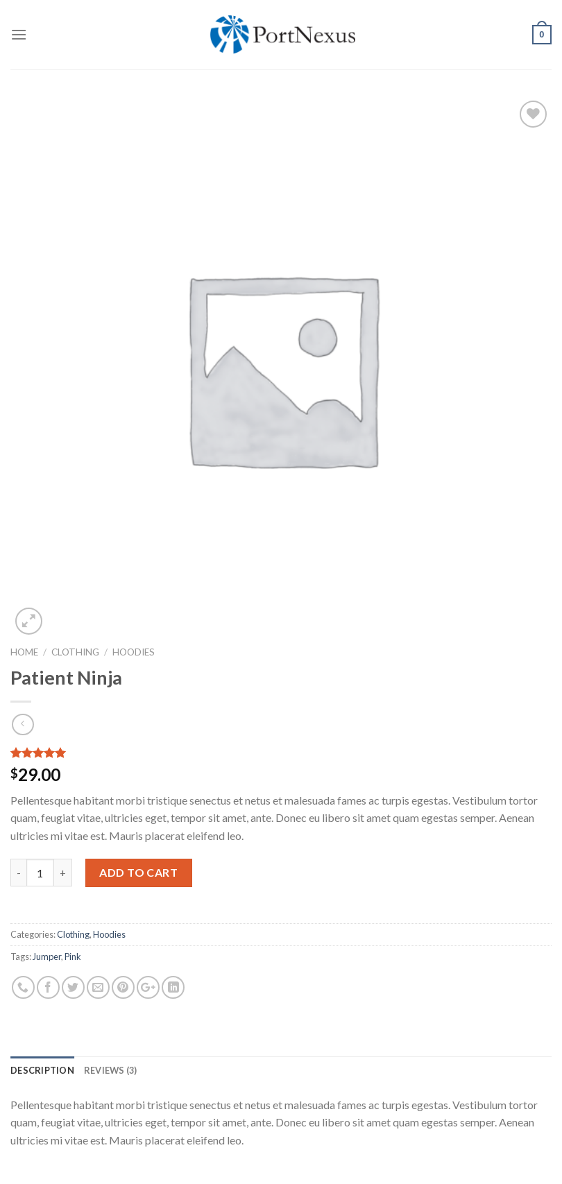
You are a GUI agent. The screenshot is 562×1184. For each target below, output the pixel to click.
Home (24, 652)
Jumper (47, 956)
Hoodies (133, 652)
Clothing (75, 652)
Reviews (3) (110, 1070)
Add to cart (138, 872)
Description (42, 1070)
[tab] (42, 1070)
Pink (73, 956)
